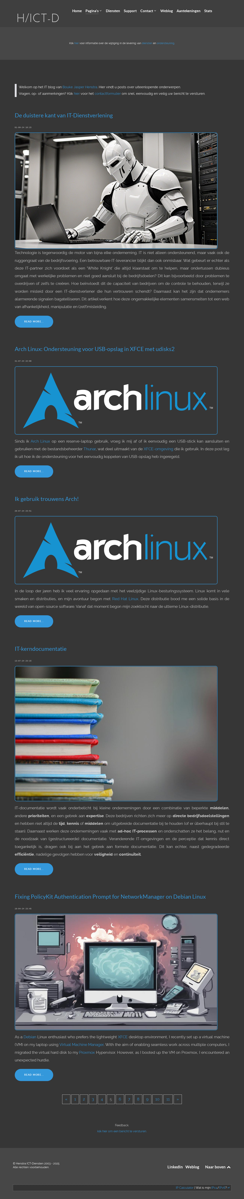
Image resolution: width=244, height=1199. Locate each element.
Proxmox (87, 1046)
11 (168, 1093)
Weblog (192, 1161)
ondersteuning (165, 37)
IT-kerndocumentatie (41, 643)
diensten (147, 37)
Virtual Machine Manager (81, 1039)
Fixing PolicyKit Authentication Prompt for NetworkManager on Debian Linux (110, 891)
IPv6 (222, 1182)
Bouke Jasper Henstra (80, 81)
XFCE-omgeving (158, 443)
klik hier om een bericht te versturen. (122, 1125)
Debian (30, 1031)
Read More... (34, 315)
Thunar (89, 443)
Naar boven (218, 1161)
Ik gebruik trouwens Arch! (47, 493)
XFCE (123, 1031)
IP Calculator (185, 1182)
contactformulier (108, 88)
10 (157, 1093)
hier (76, 37)
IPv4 (214, 1182)
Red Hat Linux (125, 593)
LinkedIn (175, 1161)
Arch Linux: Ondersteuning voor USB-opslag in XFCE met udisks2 (95, 343)
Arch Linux (40, 435)
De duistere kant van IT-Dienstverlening (64, 110)
